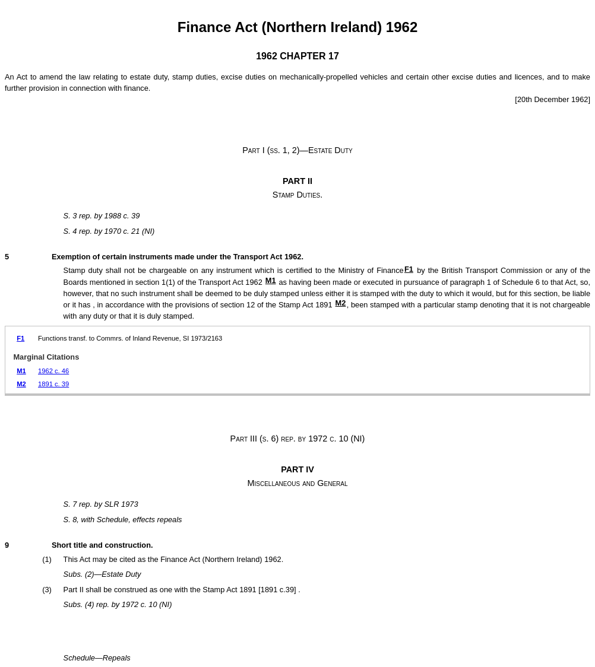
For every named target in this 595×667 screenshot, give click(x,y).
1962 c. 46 (53, 370)
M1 (270, 280)
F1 (408, 269)
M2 (341, 302)
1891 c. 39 (53, 384)
